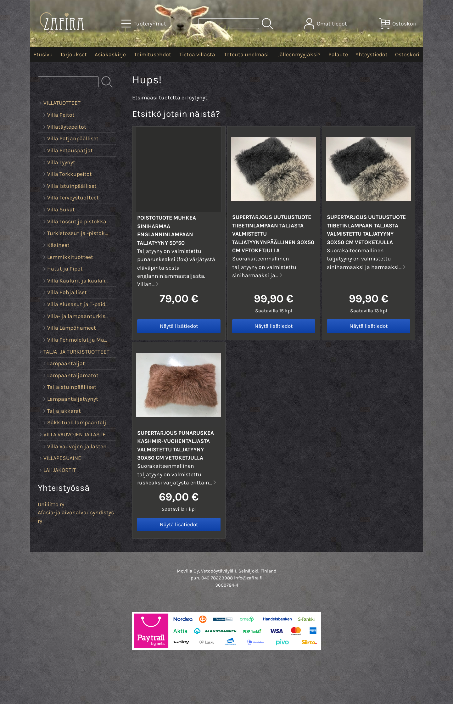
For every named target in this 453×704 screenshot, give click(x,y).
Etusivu (43, 54)
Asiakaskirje (110, 54)
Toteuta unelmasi (246, 54)
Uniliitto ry (51, 504)
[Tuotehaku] (228, 23)
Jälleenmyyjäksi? (299, 54)
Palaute (338, 54)
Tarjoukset (73, 54)
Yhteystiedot (371, 54)
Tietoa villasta (197, 54)
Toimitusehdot (152, 54)
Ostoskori (407, 54)
